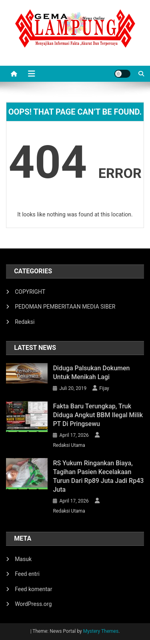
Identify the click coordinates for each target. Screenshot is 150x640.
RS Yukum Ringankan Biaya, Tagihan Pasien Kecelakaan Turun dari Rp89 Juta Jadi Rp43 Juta (98, 476)
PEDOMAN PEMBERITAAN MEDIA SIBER (65, 306)
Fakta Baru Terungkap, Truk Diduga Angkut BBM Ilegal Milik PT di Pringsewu (98, 415)
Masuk (23, 559)
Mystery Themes (100, 631)
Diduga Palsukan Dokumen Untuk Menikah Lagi (91, 372)
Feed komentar (33, 589)
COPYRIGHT (30, 292)
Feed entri (27, 574)
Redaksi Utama (69, 445)
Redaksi (24, 322)
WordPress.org (33, 604)
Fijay (104, 388)
